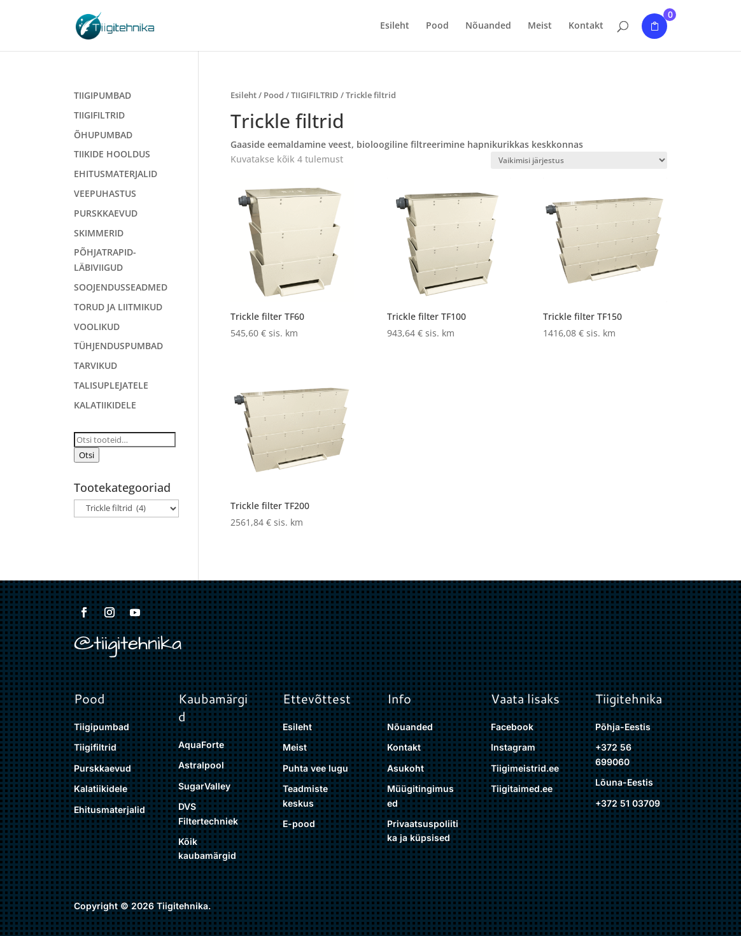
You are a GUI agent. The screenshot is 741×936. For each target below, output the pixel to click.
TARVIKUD (95, 365)
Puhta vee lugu (315, 768)
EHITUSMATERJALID (115, 174)
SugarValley (204, 786)
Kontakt (585, 26)
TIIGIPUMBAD (102, 95)
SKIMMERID (98, 233)
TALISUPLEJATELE (111, 385)
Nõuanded (488, 26)
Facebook (512, 726)
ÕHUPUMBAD (103, 135)
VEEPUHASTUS (105, 193)
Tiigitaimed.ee (522, 788)
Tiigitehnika (628, 698)
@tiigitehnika (127, 643)
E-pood (299, 823)
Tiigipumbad (101, 726)
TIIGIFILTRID (315, 95)
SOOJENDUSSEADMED (120, 287)
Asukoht (405, 768)
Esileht (394, 26)
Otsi (86, 455)
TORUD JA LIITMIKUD (118, 307)
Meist (540, 26)
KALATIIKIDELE (105, 405)
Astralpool (201, 765)
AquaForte (201, 744)
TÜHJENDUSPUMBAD (118, 346)
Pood (437, 26)
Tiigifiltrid (95, 747)
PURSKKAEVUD (106, 213)
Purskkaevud (102, 768)
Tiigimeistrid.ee (525, 768)
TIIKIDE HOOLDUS (112, 154)
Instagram (513, 747)
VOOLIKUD (97, 326)
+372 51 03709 (627, 803)
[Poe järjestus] (579, 160)
